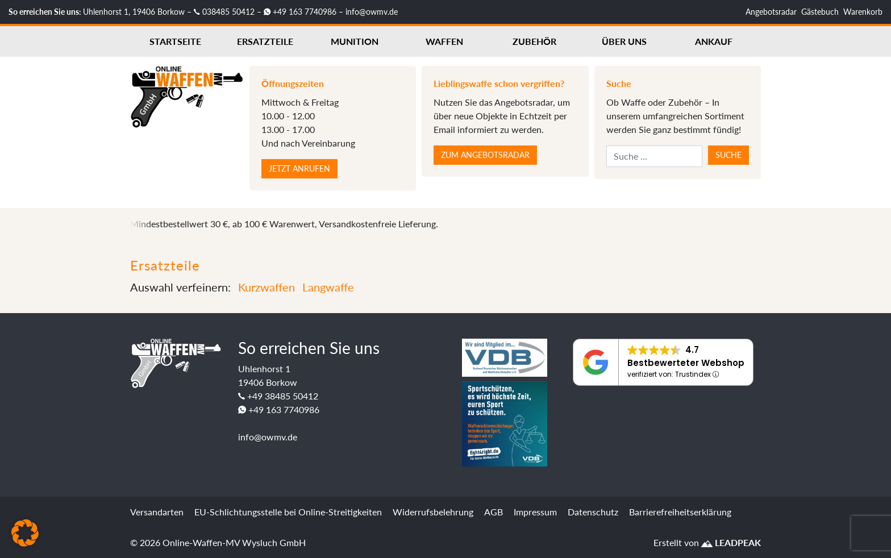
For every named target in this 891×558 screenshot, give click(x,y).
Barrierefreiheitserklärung (680, 511)
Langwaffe (328, 287)
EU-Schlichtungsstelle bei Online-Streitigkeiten (288, 511)
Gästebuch (820, 11)
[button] (25, 533)
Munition (354, 41)
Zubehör (534, 41)
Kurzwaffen (266, 287)
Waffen (444, 41)
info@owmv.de (371, 11)
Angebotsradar (771, 11)
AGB (493, 511)
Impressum (535, 511)
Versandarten (157, 511)
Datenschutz (593, 511)
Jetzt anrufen (299, 168)
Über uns (624, 41)
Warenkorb (862, 11)
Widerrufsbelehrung (433, 511)
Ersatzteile (265, 41)
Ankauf (713, 41)
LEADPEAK (731, 542)
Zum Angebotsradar (485, 155)
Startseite (175, 41)
